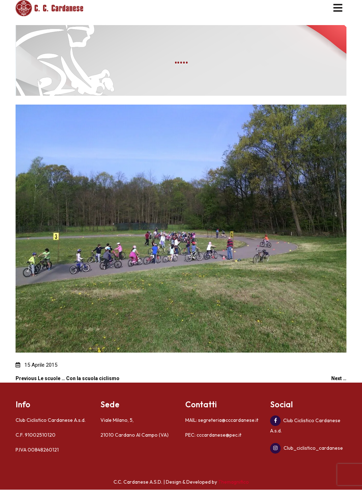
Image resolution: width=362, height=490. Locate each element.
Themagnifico (233, 482)
